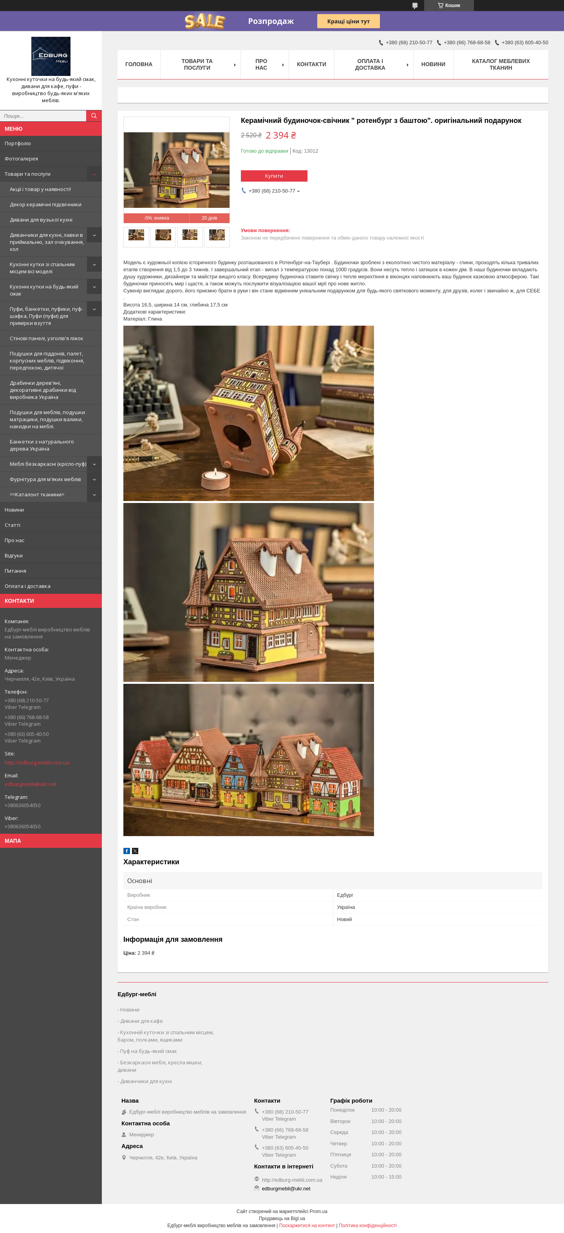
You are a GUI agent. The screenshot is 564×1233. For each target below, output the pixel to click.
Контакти (311, 64)
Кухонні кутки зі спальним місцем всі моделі (42, 268)
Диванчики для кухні (146, 1081)
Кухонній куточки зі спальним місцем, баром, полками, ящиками (166, 1036)
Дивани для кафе (141, 1020)
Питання (15, 570)
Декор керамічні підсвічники (45, 204)
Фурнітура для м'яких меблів (45, 479)
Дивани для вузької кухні (41, 219)
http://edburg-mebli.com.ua (37, 762)
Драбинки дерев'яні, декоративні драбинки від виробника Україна (43, 389)
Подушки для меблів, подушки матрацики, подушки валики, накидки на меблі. (47, 419)
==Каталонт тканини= (37, 494)
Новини (14, 509)
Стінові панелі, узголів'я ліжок (46, 338)
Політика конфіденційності (368, 1225)
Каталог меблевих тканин (501, 64)
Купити (274, 175)
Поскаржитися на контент (307, 1225)
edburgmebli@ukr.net (30, 784)
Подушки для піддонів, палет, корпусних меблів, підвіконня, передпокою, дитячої (47, 360)
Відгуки (14, 555)
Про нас (14, 540)
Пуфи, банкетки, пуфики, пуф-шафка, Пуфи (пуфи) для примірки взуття (46, 315)
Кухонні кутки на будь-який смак (44, 290)
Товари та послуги (28, 173)
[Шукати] (94, 116)
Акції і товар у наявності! (40, 189)
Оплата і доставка (28, 585)
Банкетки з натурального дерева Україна (42, 445)
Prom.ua (318, 1211)
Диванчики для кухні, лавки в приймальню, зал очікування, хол (47, 241)
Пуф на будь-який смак (148, 1051)
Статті (12, 524)
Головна (138, 64)
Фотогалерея (21, 158)
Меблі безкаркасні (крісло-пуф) (48, 463)
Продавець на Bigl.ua (282, 1218)
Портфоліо (18, 143)
